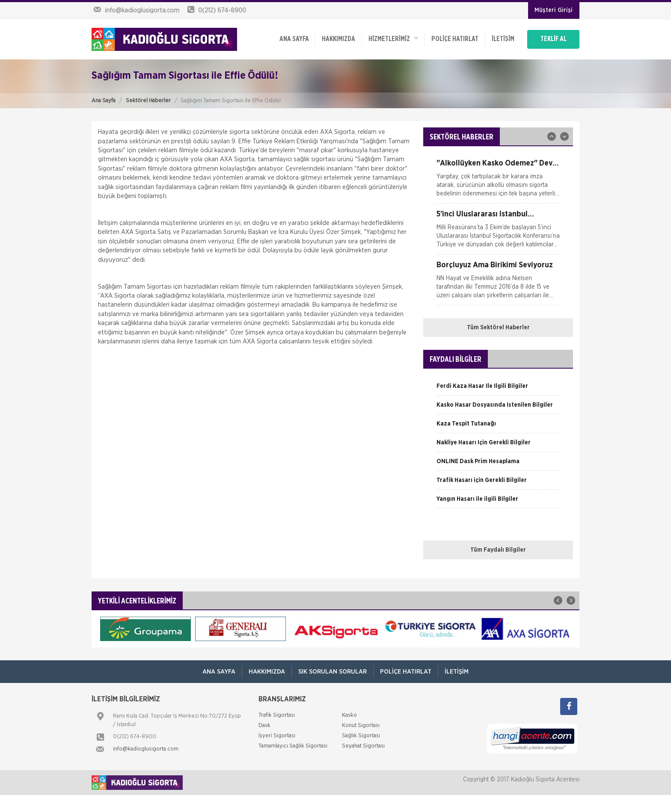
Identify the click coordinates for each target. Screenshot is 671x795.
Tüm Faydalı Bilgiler (498, 550)
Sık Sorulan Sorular (332, 671)
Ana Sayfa (104, 100)
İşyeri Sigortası (276, 736)
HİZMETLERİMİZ (393, 39)
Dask (264, 725)
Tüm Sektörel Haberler (498, 328)
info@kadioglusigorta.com (145, 749)
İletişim (503, 39)
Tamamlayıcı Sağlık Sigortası (292, 746)
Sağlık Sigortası (361, 736)
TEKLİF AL (553, 39)
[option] (498, 181)
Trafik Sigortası (276, 715)
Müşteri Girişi (553, 10)
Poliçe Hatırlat (454, 39)
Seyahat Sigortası (363, 746)
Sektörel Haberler (148, 100)
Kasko (349, 715)
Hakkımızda (338, 39)
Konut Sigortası (361, 725)
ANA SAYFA (294, 39)
